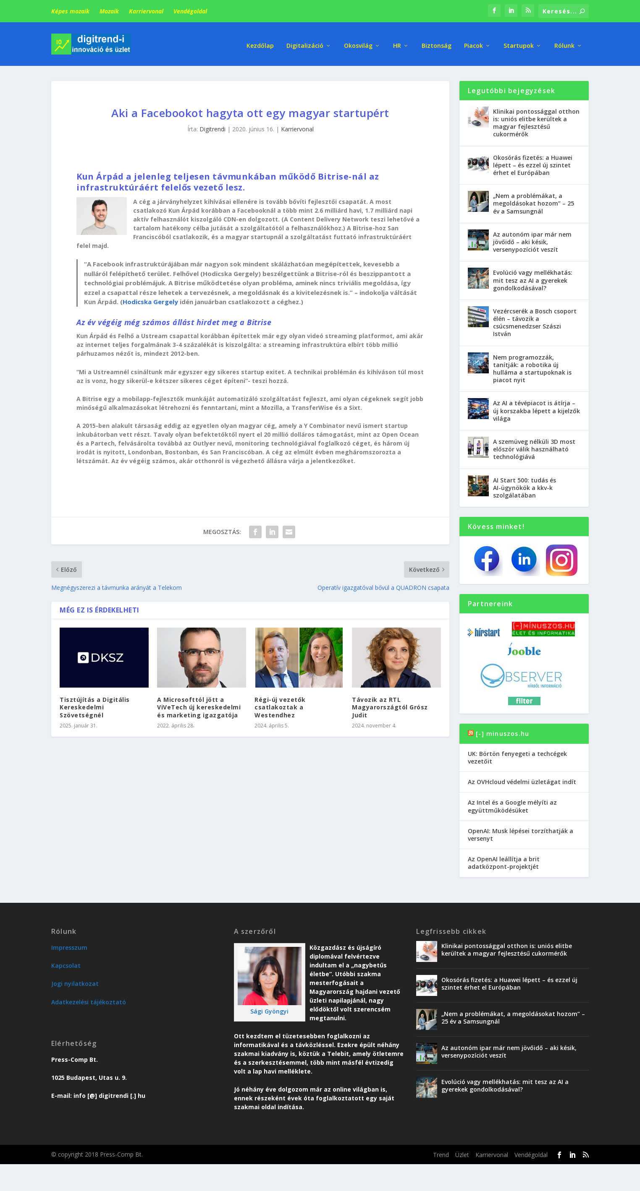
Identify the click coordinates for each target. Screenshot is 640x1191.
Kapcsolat (66, 963)
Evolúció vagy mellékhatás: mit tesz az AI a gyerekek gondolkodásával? (532, 277)
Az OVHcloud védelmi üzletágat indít (522, 779)
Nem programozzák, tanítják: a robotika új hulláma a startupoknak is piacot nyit (532, 366)
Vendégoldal (190, 11)
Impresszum (69, 945)
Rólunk (564, 41)
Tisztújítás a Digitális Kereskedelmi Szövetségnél (95, 704)
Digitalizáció (304, 41)
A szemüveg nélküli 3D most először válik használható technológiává (534, 446)
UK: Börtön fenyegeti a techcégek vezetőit (517, 755)
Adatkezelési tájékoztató (88, 999)
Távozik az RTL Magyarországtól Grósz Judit (390, 704)
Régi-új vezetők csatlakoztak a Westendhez (280, 704)
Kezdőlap (260, 41)
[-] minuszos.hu (502, 731)
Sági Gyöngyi (269, 1009)
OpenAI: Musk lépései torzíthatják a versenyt (520, 832)
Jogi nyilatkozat (75, 981)
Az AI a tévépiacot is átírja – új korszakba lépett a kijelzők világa (536, 408)
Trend (441, 1152)
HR (397, 41)
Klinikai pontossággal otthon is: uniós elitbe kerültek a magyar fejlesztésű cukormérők (536, 120)
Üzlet (462, 1152)
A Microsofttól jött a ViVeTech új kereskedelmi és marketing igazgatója (199, 704)
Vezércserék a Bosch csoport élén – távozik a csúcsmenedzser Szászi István (535, 320)
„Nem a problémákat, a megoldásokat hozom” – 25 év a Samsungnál (533, 200)
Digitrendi (212, 126)
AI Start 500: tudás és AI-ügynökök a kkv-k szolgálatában (524, 485)
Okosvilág (358, 41)
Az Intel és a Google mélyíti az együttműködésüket (512, 803)
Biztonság (436, 41)
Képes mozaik (70, 11)
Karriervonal (146, 11)
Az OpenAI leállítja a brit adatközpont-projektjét (504, 860)
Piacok (473, 41)
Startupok (519, 41)
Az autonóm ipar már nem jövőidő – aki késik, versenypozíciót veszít (532, 239)
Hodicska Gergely (150, 299)
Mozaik (109, 11)
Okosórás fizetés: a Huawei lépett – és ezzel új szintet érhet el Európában (532, 162)
